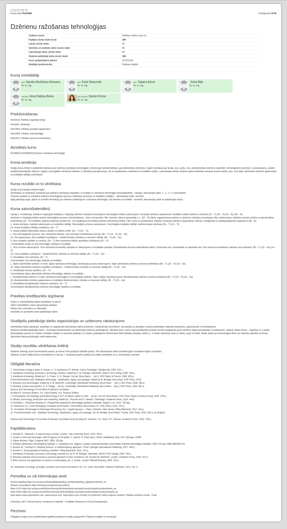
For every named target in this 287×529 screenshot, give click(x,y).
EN (15, 10)
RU (18, 10)
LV (11, 10)
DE (22, 10)
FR (26, 10)
